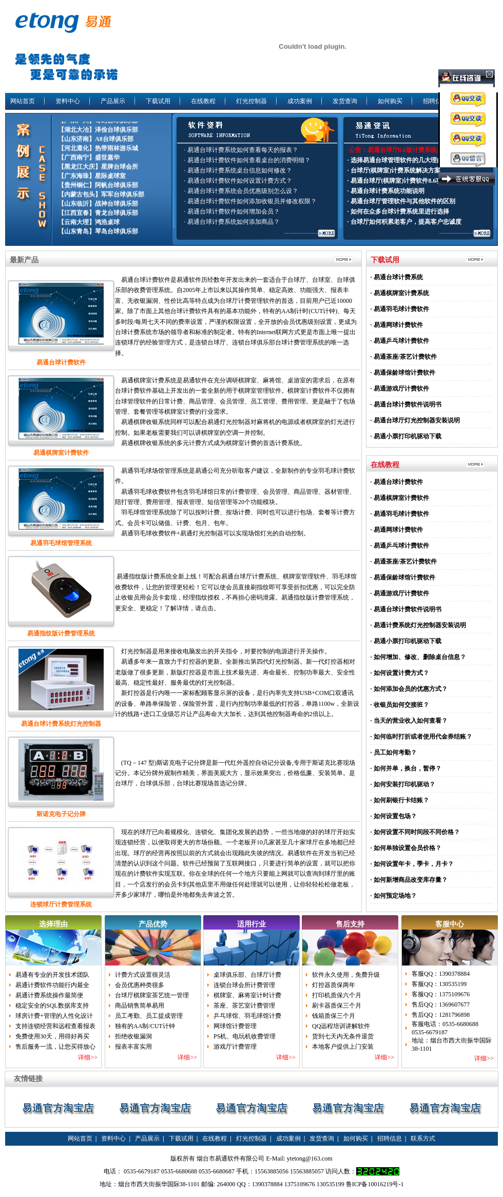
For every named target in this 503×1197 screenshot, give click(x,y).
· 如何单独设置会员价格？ (406, 848)
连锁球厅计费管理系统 (61, 904)
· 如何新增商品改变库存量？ (409, 879)
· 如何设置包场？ (394, 816)
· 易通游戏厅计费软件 (400, 388)
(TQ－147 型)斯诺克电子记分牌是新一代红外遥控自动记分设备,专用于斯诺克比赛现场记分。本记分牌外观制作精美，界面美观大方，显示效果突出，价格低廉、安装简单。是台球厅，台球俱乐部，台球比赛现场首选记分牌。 (235, 773)
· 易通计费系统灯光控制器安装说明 (418, 625)
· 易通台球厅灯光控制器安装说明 (415, 420)
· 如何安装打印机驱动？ (403, 784)
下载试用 (158, 101)
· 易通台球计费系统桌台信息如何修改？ (238, 170)
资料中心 (67, 101)
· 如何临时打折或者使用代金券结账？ (421, 736)
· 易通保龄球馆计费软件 (403, 372)
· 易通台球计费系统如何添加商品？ (232, 221)
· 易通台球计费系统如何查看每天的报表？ (241, 149)
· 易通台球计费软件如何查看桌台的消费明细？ (247, 160)
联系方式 (423, 1138)
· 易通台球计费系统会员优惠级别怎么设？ (241, 191)
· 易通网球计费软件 (397, 325)
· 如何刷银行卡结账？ (400, 800)
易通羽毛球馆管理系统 (61, 543)
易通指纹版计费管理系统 (61, 633)
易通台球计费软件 (61, 362)
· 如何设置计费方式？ (400, 673)
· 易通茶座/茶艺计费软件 (404, 356)
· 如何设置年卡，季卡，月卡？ (412, 863)
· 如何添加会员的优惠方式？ (409, 688)
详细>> (88, 1057)
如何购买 (390, 101)
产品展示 (113, 101)
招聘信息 (435, 101)
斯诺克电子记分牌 (61, 814)
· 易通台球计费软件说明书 (406, 404)
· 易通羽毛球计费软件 (400, 309)
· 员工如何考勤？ (394, 752)
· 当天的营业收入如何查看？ (409, 720)
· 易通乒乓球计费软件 (400, 340)
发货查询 (345, 101)
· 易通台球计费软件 (397, 482)
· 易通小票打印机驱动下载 (406, 436)
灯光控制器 (251, 101)
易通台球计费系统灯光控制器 (61, 723)
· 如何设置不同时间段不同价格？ (415, 832)
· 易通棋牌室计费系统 (400, 293)
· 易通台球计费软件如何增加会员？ (232, 211)
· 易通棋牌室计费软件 (400, 497)
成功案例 (299, 101)
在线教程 (203, 101)
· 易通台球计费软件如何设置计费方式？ (238, 180)
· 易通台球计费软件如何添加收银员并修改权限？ (250, 201)
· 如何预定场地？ (394, 895)
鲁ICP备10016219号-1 (375, 1184)
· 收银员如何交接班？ (400, 704)
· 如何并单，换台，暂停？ (406, 768)
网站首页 (22, 101)
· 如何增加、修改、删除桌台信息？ (418, 657)
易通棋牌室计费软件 (61, 452)
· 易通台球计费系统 (397, 277)
